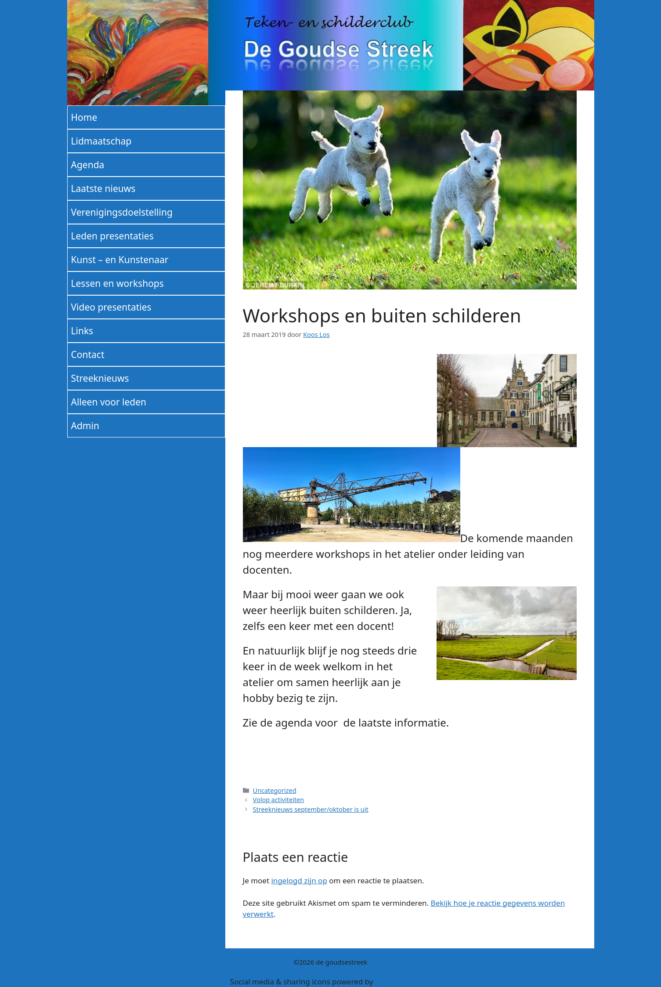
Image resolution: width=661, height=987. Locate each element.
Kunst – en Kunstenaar (120, 259)
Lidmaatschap (101, 141)
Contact (88, 354)
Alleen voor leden (109, 402)
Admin (85, 425)
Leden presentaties (112, 236)
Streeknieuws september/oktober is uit (310, 809)
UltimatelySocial (403, 981)
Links (82, 331)
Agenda (88, 165)
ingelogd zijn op (299, 880)
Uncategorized (274, 790)
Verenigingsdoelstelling (122, 212)
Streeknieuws (100, 378)
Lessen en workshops (117, 283)
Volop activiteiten (278, 799)
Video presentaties (111, 307)
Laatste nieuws (103, 188)
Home (84, 117)
